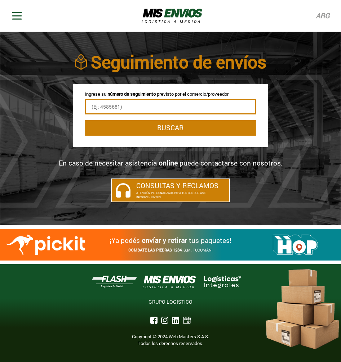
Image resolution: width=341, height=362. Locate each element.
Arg (322, 15)
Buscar (170, 127)
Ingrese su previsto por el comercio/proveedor (157, 94)
